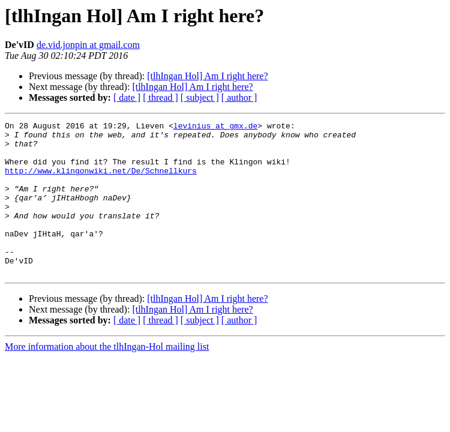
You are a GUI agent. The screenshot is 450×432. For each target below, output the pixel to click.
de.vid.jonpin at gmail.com (88, 45)
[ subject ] (200, 97)
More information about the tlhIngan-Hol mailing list (107, 377)
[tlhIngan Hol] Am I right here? (207, 76)
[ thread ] (160, 97)
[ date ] (126, 97)
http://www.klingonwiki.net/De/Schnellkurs (101, 181)
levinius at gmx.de (215, 127)
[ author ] (239, 97)
